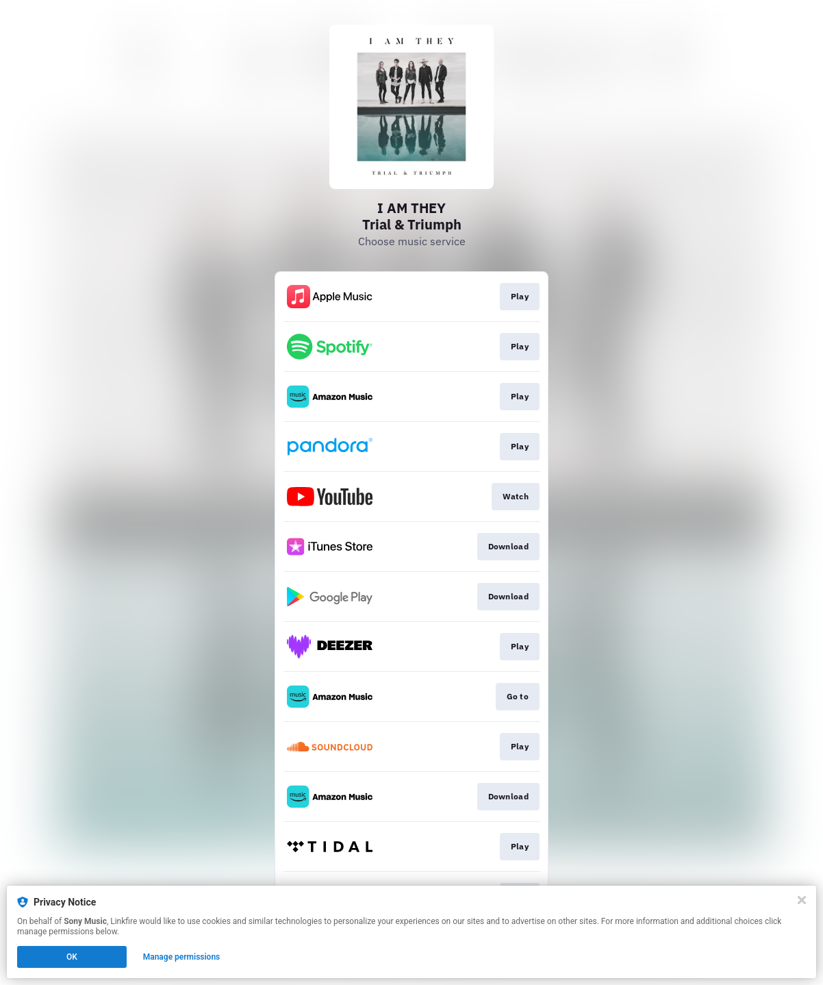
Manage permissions (181, 957)
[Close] (802, 900)
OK (71, 957)
